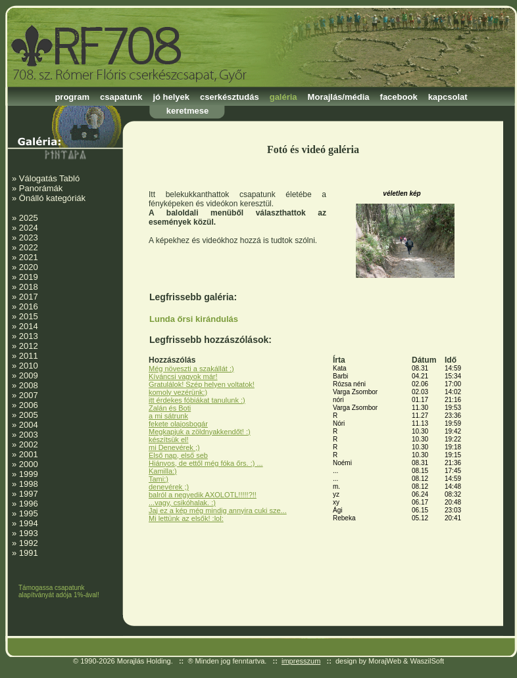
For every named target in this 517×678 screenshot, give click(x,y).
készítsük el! (169, 439)
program (72, 97)
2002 (28, 444)
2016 (28, 306)
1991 (28, 553)
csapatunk (121, 97)
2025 (28, 218)
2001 (28, 454)
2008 (28, 385)
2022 (28, 247)
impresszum (301, 661)
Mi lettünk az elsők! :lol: (186, 518)
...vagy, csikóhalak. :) (182, 503)
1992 (28, 543)
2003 (28, 435)
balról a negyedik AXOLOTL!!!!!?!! (203, 495)
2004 (28, 425)
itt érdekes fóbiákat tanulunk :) (197, 400)
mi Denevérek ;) (174, 447)
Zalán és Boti (170, 408)
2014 (28, 326)
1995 (28, 513)
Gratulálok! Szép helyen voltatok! (202, 384)
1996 (28, 503)
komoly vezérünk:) (178, 392)
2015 (28, 316)
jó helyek (171, 97)
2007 (28, 395)
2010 (28, 366)
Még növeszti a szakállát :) (191, 369)
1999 (28, 474)
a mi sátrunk (168, 416)
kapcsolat (448, 97)
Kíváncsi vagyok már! (183, 376)
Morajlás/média (339, 97)
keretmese (187, 111)
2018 (28, 287)
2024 (28, 228)
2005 (28, 415)
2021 (28, 257)
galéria (283, 97)
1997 (28, 494)
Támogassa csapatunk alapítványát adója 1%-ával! (58, 591)
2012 (28, 346)
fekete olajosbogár (178, 424)
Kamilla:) (163, 471)
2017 (28, 297)
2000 (28, 464)
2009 (28, 375)
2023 (28, 237)
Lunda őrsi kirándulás (193, 319)
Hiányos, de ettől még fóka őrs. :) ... (206, 463)
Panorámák (40, 188)
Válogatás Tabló (49, 178)
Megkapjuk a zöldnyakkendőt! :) (200, 432)
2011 (28, 356)
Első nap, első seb (178, 455)
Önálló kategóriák (52, 198)
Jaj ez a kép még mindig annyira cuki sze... (218, 510)
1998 (28, 484)
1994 (28, 523)
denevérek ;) (169, 487)
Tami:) (158, 479)
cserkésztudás (229, 97)
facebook (399, 97)
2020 (28, 267)
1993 (28, 533)
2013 (28, 336)
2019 (28, 277)
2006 (28, 405)
